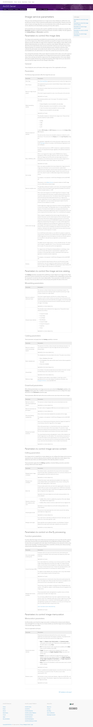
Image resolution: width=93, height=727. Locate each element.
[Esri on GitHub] (74, 708)
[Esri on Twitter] (70, 708)
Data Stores (24, 2)
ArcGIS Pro (27, 708)
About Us (49, 706)
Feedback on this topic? (66, 692)
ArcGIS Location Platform (30, 712)
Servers (19, 2)
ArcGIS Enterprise (8, 2)
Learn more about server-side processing (46, 606)
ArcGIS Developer (29, 714)
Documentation (6, 718)
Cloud (29, 2)
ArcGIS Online (28, 706)
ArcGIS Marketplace (29, 718)
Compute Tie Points (42, 380)
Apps (33, 2)
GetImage (42, 143)
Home (5, 9)
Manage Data (23, 9)
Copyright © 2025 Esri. (7, 724)
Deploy (16, 9)
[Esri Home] (72, 704)
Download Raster (43, 81)
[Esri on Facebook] (72, 708)
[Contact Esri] (76, 708)
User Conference (50, 712)
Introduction (10, 9)
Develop (45, 9)
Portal (15, 2)
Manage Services (31, 9)
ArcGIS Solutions (28, 716)
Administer (39, 9)
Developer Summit (51, 714)
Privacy (21, 724)
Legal (32, 724)
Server (4, 710)
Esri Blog (49, 710)
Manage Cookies (27, 724)
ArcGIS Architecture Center (31, 720)
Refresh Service (50, 182)
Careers (49, 708)
